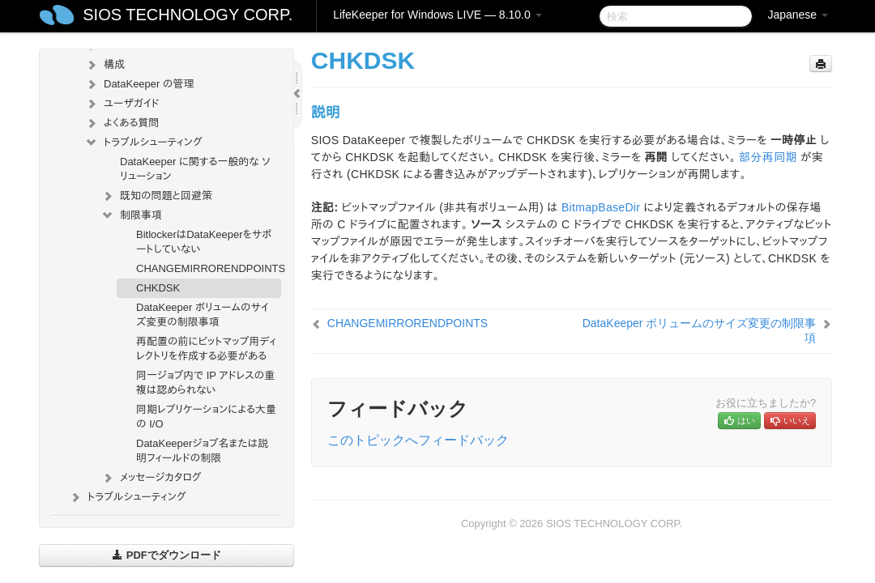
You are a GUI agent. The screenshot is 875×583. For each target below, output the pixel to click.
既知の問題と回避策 (156, 196)
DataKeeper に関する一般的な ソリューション (195, 168)
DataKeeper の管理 (139, 84)
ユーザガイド (122, 103)
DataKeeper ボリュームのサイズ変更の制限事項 (202, 314)
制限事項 (131, 215)
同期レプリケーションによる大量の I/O (206, 416)
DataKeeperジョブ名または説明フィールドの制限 (202, 450)
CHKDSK (158, 288)
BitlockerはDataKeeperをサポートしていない (203, 241)
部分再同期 (768, 157)
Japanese (797, 14)
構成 (104, 64)
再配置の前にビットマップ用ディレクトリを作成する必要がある (206, 348)
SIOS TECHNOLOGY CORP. (187, 14)
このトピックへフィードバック (418, 440)
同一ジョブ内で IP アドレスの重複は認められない (205, 382)
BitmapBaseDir (600, 207)
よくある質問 (121, 123)
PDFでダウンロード (166, 555)
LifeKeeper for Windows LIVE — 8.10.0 (437, 14)
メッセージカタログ (150, 477)
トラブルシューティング (143, 142)
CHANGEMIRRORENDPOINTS (208, 268)
